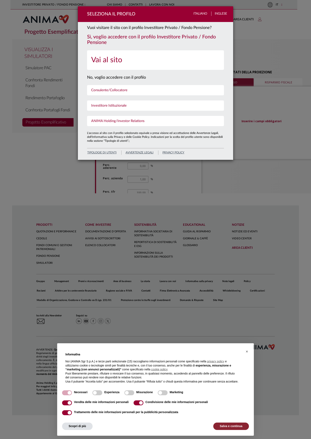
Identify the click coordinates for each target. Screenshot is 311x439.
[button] (247, 351)
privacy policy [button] (215, 361)
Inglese (221, 13)
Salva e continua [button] (231, 426)
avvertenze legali (139, 152)
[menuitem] (155, 60)
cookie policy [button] (159, 369)
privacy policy (173, 152)
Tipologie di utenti (102, 152)
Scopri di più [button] (77, 426)
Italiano (200, 13)
